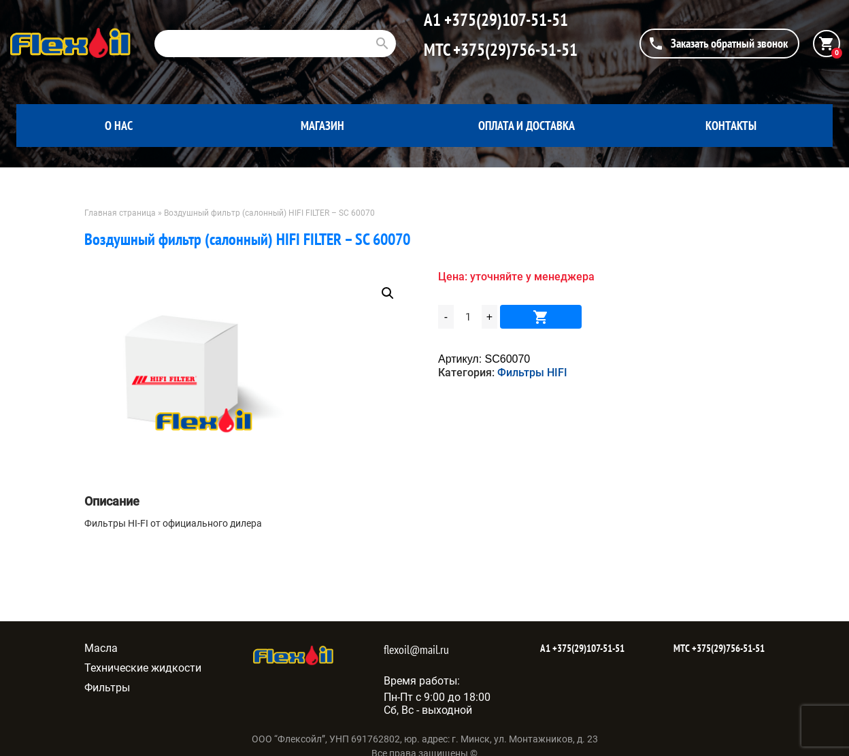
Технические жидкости (142, 667)
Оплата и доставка (526, 125)
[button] (388, 293)
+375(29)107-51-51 (504, 20)
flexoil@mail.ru (416, 649)
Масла (101, 648)
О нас (119, 125)
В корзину (541, 317)
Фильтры (107, 687)
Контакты (730, 125)
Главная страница (120, 213)
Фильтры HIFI (532, 372)
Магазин (322, 125)
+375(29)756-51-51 (514, 50)
